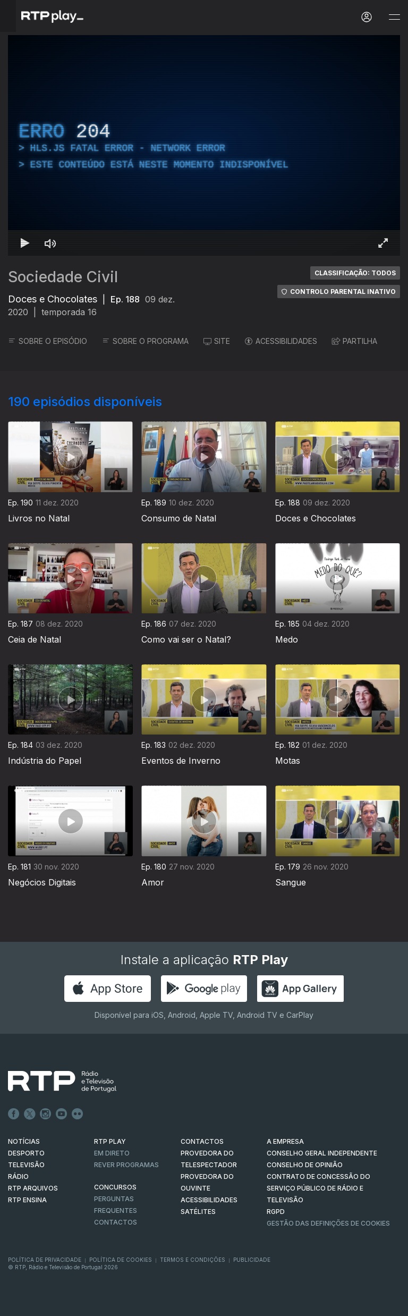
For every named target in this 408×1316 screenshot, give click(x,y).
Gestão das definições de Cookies (328, 1223)
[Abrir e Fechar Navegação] (394, 17)
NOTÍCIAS (24, 1141)
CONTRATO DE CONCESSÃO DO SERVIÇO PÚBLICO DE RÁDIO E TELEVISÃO (318, 1188)
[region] (204, 145)
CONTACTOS (202, 1141)
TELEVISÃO (26, 1165)
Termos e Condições (192, 1259)
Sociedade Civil (63, 277)
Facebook (14, 1114)
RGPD (276, 1212)
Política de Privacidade (44, 1259)
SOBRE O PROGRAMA (145, 340)
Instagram (46, 1114)
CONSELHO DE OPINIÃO (305, 1165)
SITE (216, 340)
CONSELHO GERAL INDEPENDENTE (322, 1153)
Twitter (30, 1114)
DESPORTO (26, 1153)
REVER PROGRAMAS (126, 1165)
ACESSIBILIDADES (281, 340)
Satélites (198, 1212)
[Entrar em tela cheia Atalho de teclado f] (383, 243)
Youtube (61, 1114)
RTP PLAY (110, 1141)
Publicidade (251, 1259)
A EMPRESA (285, 1141)
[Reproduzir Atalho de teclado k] (25, 243)
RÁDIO (18, 1176)
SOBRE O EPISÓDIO (47, 340)
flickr (77, 1114)
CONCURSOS (115, 1187)
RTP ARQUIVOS (33, 1188)
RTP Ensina (27, 1200)
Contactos (115, 1222)
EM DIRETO (112, 1153)
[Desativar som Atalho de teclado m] (50, 243)
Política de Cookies (120, 1259)
